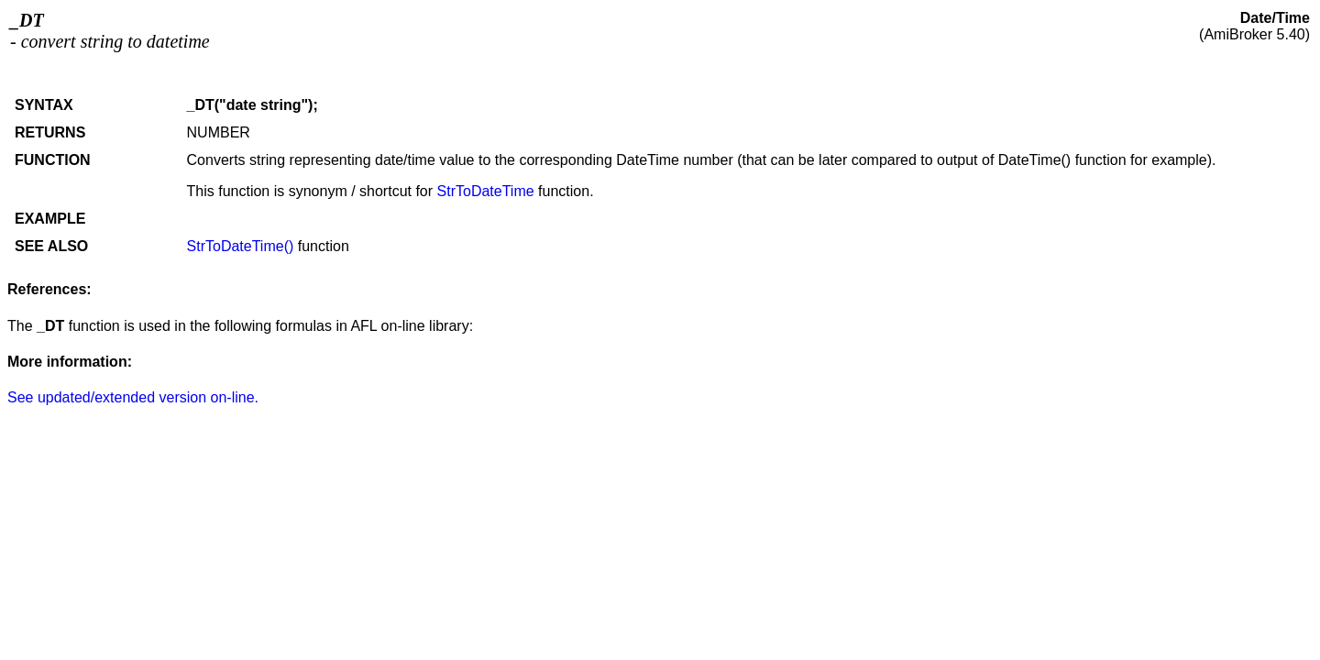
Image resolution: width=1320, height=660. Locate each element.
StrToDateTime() (240, 246)
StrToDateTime (485, 191)
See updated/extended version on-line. (132, 397)
